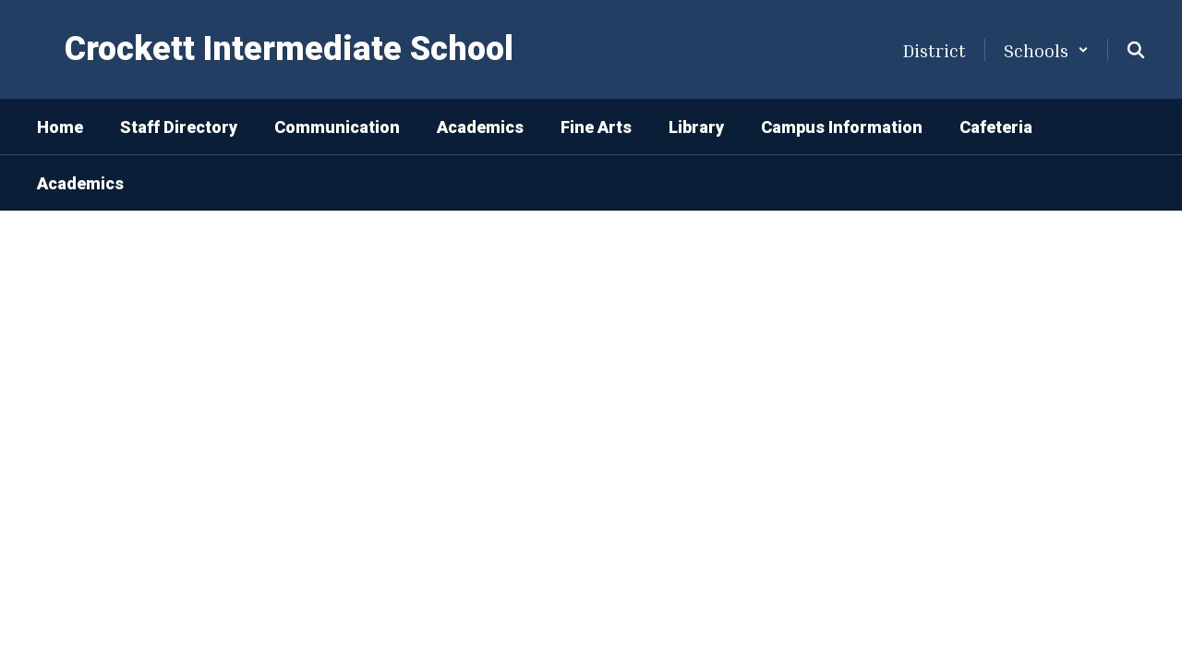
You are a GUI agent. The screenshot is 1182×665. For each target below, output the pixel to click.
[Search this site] (1136, 50)
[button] (1046, 50)
